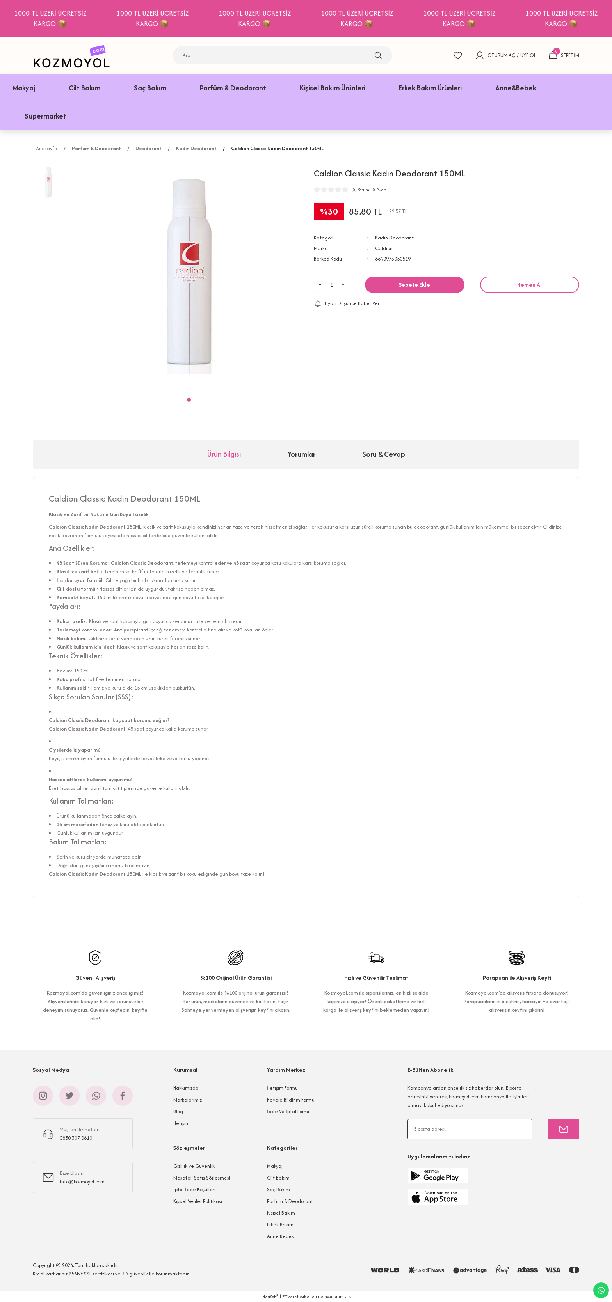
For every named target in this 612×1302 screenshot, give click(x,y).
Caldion (384, 248)
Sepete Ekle (414, 284)
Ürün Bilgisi (224, 454)
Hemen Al (529, 284)
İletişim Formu (282, 1088)
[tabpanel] (189, 276)
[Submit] (563, 1129)
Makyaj (275, 1166)
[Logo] (74, 55)
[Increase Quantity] (343, 285)
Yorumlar (301, 454)
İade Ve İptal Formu (289, 1111)
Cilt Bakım (278, 1177)
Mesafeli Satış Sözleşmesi (201, 1177)
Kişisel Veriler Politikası (197, 1201)
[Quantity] (331, 285)
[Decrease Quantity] (320, 285)
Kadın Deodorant (394, 237)
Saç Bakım (278, 1189)
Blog (178, 1111)
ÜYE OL (528, 55)
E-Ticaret (290, 1296)
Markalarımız (187, 1099)
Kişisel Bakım (281, 1213)
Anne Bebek (280, 1236)
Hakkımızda (186, 1088)
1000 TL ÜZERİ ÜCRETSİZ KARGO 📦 (109, 18)
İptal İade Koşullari (194, 1189)
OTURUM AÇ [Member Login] (501, 55)
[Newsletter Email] (469, 1129)
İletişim (181, 1123)
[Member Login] (479, 55)
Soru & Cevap (383, 454)
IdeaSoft (270, 1296)
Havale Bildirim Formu (291, 1099)
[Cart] (563, 55)
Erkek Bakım (280, 1224)
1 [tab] (189, 400)
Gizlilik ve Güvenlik (194, 1166)
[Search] (282, 55)
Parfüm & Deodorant (290, 1201)
